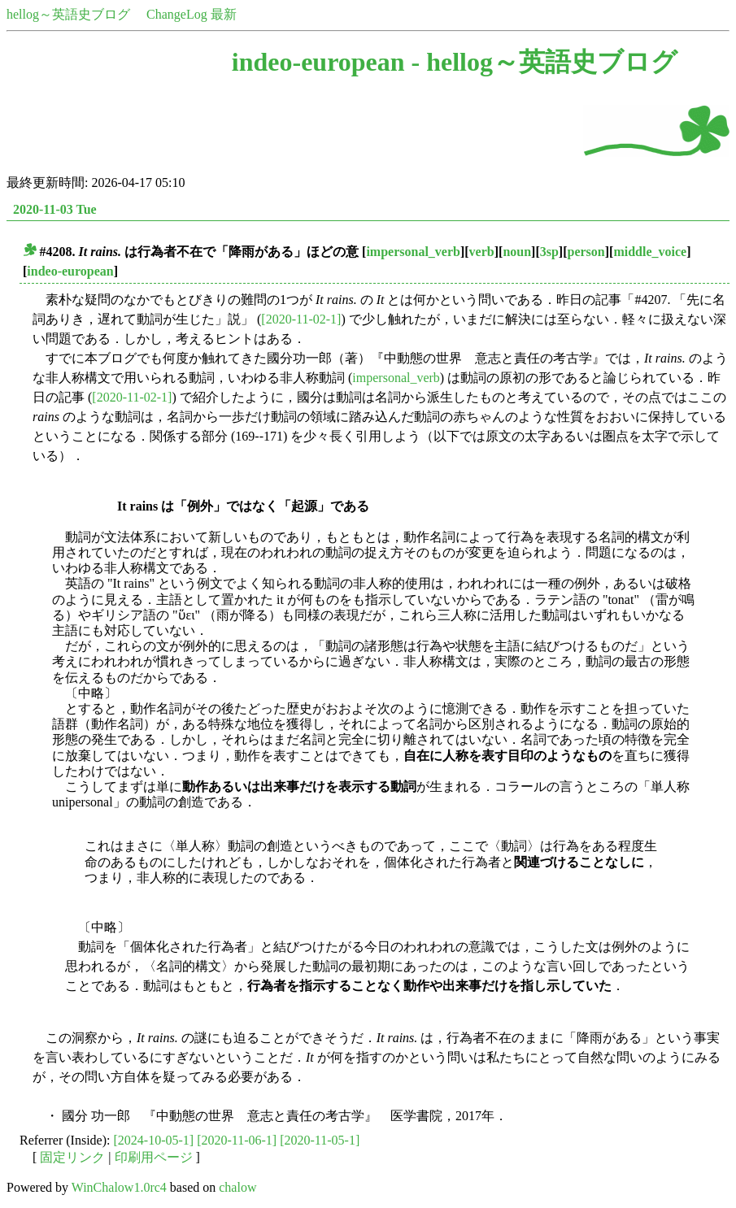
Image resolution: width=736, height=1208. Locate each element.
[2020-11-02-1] (301, 319)
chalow (237, 1187)
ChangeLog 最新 (191, 14)
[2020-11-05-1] (319, 1140)
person (586, 252)
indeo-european (70, 271)
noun (517, 252)
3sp (549, 252)
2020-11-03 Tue (55, 209)
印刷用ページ (154, 1157)
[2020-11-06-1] (237, 1140)
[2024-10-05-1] (154, 1140)
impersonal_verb (413, 252)
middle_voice (649, 252)
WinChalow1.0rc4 (119, 1187)
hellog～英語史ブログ (68, 14)
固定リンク (72, 1157)
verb (481, 252)
